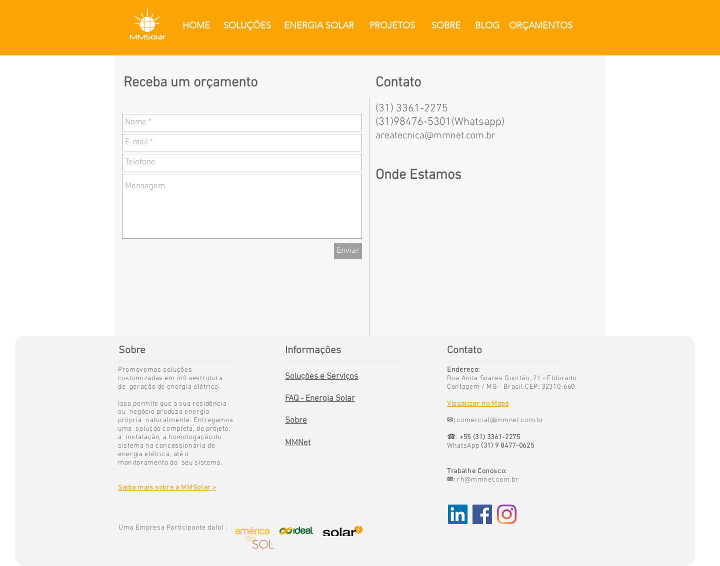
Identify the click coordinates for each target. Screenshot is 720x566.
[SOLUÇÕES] (247, 25)
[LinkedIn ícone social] (458, 514)
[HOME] (196, 25)
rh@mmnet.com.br (488, 480)
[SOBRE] (445, 25)
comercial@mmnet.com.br (500, 420)
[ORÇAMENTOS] (540, 25)
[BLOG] (487, 25)
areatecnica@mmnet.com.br (436, 136)
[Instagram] (506, 514)
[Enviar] (348, 251)
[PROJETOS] (392, 25)
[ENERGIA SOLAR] (318, 25)
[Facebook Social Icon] (482, 514)
